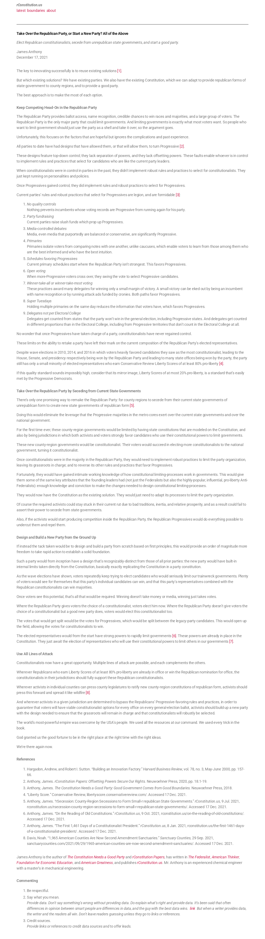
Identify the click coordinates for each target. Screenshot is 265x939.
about (51, 10)
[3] (178, 195)
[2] (182, 146)
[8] (88, 692)
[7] (231, 641)
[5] (132, 405)
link (192, 908)
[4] (221, 363)
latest (21, 10)
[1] (119, 71)
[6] (174, 636)
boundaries (36, 10)
